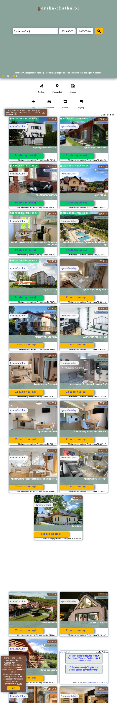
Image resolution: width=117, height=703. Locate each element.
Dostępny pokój (25, 155)
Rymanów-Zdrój (17, 126)
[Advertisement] (58, 567)
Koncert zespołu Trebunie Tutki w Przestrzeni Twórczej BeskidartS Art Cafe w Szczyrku (84, 658)
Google (8, 663)
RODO (19, 684)
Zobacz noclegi (76, 297)
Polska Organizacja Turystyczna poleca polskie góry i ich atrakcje (83, 668)
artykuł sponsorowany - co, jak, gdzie (95, 682)
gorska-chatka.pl (58, 8)
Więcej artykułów (65, 652)
